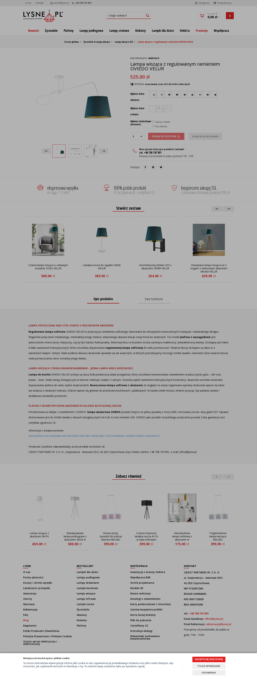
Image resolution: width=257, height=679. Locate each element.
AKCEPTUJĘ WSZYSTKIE (209, 659)
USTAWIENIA (209, 672)
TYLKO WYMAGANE (209, 666)
